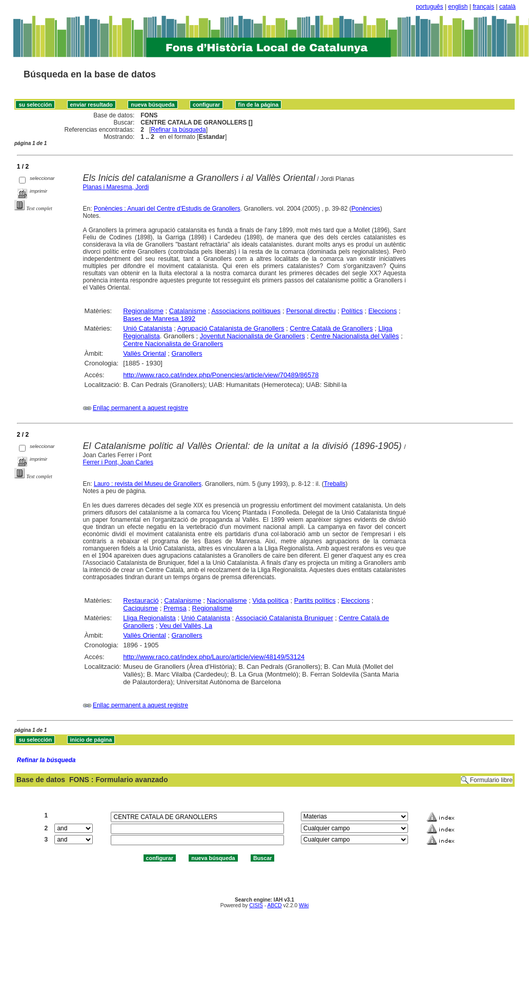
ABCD (274, 905)
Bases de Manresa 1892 (159, 318)
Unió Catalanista (147, 328)
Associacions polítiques (245, 311)
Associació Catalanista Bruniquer (284, 618)
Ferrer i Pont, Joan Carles (118, 462)
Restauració (140, 600)
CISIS (256, 905)
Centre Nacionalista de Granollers (173, 344)
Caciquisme (140, 608)
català (507, 6)
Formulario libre (491, 780)
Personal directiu (311, 311)
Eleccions (383, 311)
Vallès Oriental (144, 353)
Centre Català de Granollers (331, 328)
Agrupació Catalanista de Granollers (230, 328)
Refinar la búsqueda (178, 129)
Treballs (334, 483)
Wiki (304, 905)
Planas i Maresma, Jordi (116, 187)
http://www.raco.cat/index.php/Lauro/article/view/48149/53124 (213, 657)
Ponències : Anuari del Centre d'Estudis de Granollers (167, 208)
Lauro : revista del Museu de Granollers (147, 483)
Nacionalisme (227, 600)
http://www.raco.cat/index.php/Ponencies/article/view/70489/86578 (221, 375)
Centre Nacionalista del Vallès (355, 336)
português (429, 6)
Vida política (270, 600)
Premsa (175, 608)
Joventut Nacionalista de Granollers (252, 336)
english (457, 6)
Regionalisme (143, 311)
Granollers (187, 353)
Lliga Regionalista (149, 618)
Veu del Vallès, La (185, 625)
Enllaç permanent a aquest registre (140, 408)
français (483, 6)
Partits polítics (315, 600)
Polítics (352, 311)
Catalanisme (187, 311)
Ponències (366, 208)
